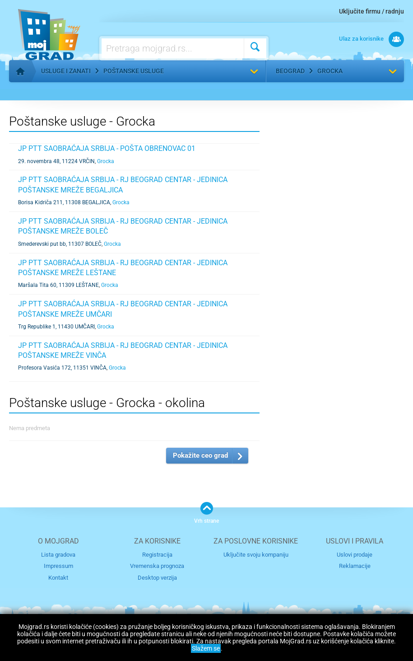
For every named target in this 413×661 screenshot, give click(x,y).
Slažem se (206, 648)
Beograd (290, 71)
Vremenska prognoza (157, 566)
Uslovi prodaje (354, 554)
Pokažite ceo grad (200, 455)
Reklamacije (355, 566)
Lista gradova (58, 554)
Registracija (157, 554)
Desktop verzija (157, 577)
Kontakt (58, 577)
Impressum (58, 566)
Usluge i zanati (66, 71)
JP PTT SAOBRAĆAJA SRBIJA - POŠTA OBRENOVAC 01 (106, 148)
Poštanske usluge (133, 71)
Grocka (330, 71)
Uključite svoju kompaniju (255, 554)
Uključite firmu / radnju (371, 11)
